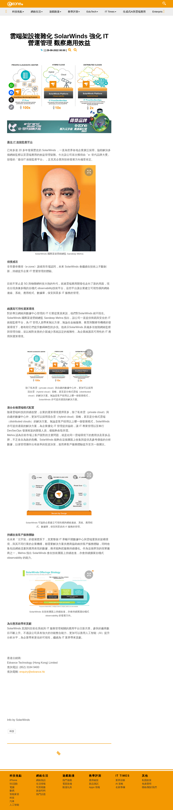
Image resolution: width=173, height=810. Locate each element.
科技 (11, 731)
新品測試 (93, 783)
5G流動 (14, 783)
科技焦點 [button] (18, 11)
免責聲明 (146, 783)
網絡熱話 (41, 780)
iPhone (13, 780)
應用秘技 (93, 780)
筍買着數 (41, 787)
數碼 (12, 790)
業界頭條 (120, 780)
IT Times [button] (110, 11)
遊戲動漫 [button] (55, 11)
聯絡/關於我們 (149, 787)
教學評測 (95, 775)
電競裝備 (67, 783)
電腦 (12, 787)
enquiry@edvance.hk (32, 671)
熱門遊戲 (67, 780)
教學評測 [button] (74, 11)
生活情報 (41, 783)
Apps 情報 (94, 787)
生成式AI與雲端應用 (134, 11)
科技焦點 (16, 775)
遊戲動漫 (69, 775)
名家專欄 (120, 787)
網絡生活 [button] (37, 11)
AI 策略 (119, 783)
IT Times (123, 775)
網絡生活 (42, 775)
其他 (145, 775)
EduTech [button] (92, 11)
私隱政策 (146, 780)
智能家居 (14, 794)
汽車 (12, 801)
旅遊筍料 (41, 790)
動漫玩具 (67, 787)
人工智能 (14, 804)
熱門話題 (41, 794)
